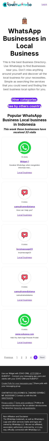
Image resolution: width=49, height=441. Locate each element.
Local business (24, 172)
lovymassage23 (24, 249)
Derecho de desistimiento (24, 408)
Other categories (24, 99)
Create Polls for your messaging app (17, 383)
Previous (8, 357)
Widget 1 (24, 161)
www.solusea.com (24, 334)
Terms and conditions (24, 403)
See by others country (24, 106)
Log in (44, 4)
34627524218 (7, 398)
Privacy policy (8, 403)
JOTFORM (34, 373)
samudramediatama (24, 206)
